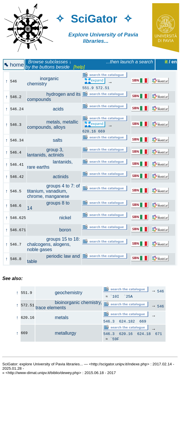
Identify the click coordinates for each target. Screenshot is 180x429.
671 (158, 334)
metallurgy (56, 333)
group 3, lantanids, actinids (48, 152)
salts (48, 140)
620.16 (89, 131)
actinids (51, 176)
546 (160, 291)
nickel (52, 217)
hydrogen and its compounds (54, 97)
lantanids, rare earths (50, 164)
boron (52, 229)
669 (101, 131)
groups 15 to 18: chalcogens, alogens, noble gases (53, 244)
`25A (128, 296)
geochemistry (59, 292)
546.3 (109, 321)
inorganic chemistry (43, 81)
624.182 (127, 321)
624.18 (144, 334)
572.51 (102, 87)
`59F (114, 339)
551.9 (87, 87)
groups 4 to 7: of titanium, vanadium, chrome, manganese (53, 191)
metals (52, 317)
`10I (114, 296)
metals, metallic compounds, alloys (52, 124)
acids (48, 108)
